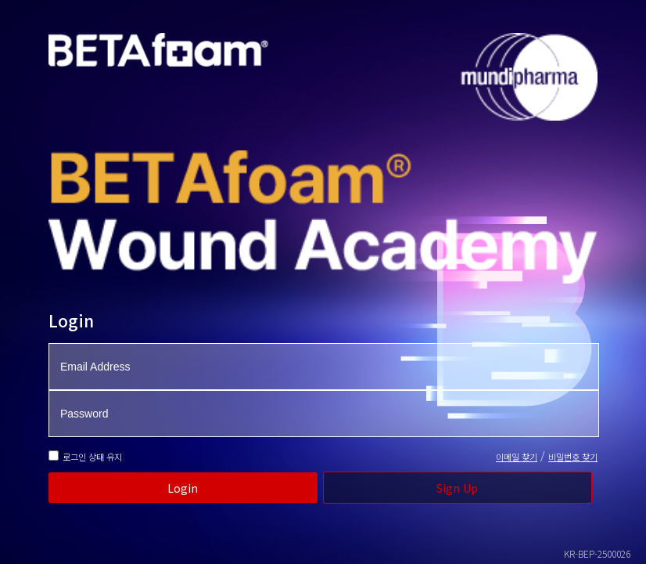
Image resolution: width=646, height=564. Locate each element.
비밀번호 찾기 (573, 456)
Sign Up (457, 488)
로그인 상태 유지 (92, 456)
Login (182, 488)
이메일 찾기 (516, 456)
